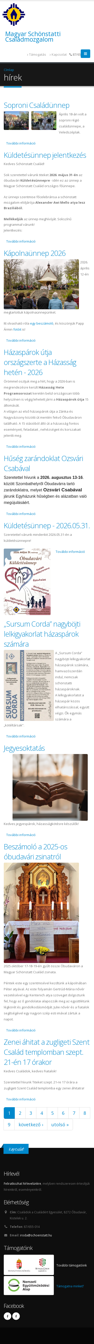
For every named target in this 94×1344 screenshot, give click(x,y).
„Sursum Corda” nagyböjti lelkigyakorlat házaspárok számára (42, 634)
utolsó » (60, 1125)
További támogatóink (71, 1265)
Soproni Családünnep (36, 105)
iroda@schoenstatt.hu (36, 1235)
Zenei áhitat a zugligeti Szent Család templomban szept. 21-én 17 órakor (46, 1052)
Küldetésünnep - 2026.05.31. (47, 525)
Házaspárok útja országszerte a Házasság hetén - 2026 (40, 362)
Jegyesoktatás (24, 748)
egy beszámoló (41, 323)
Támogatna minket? (70, 1286)
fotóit (17, 329)
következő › (31, 1125)
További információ (21, 143)
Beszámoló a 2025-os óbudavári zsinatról (35, 851)
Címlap (9, 69)
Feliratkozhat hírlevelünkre (22, 1183)
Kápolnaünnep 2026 (34, 253)
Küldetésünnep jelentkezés (45, 155)
